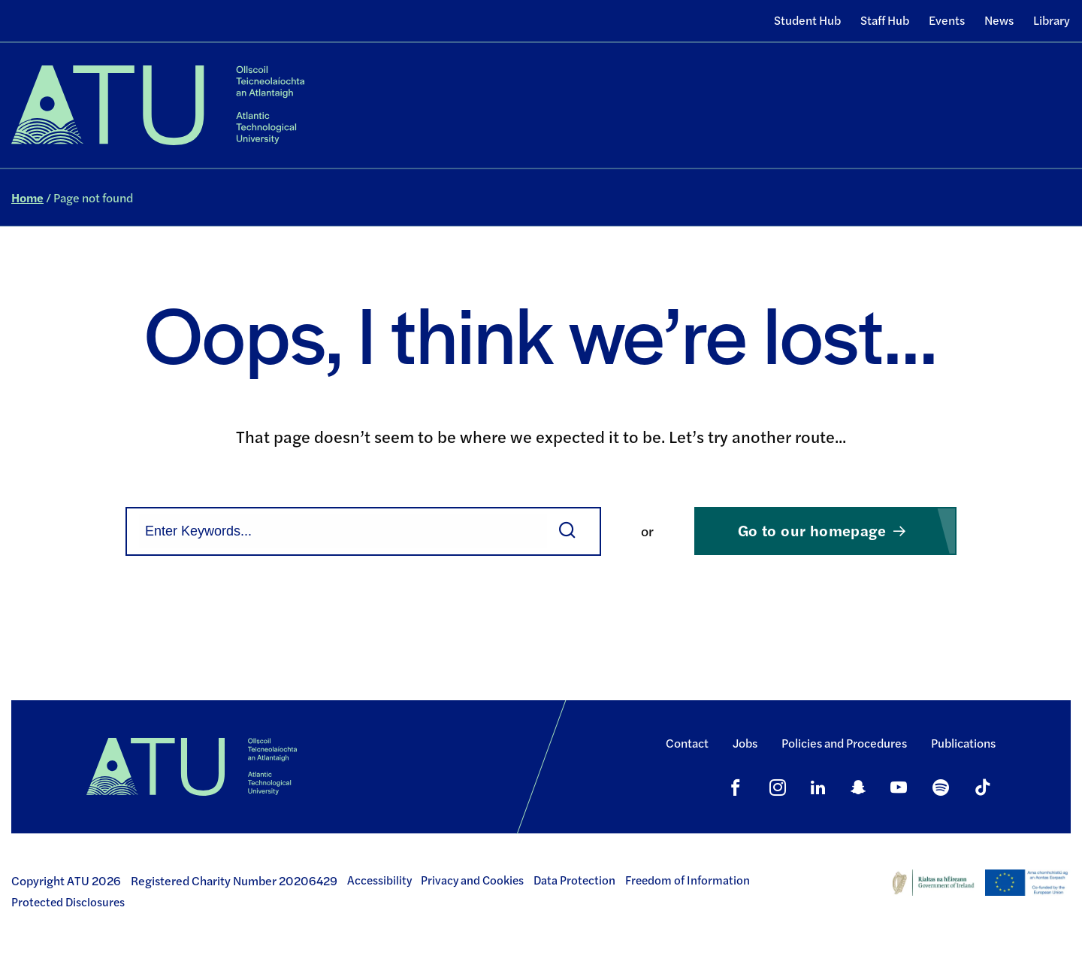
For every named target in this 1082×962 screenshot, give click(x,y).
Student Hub (807, 20)
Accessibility (379, 880)
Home (27, 197)
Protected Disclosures (68, 902)
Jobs (745, 742)
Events (947, 20)
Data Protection (574, 880)
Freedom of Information (687, 880)
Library (1051, 20)
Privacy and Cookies (472, 880)
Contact (687, 742)
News (999, 20)
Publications (963, 742)
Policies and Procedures (844, 742)
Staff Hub (884, 20)
